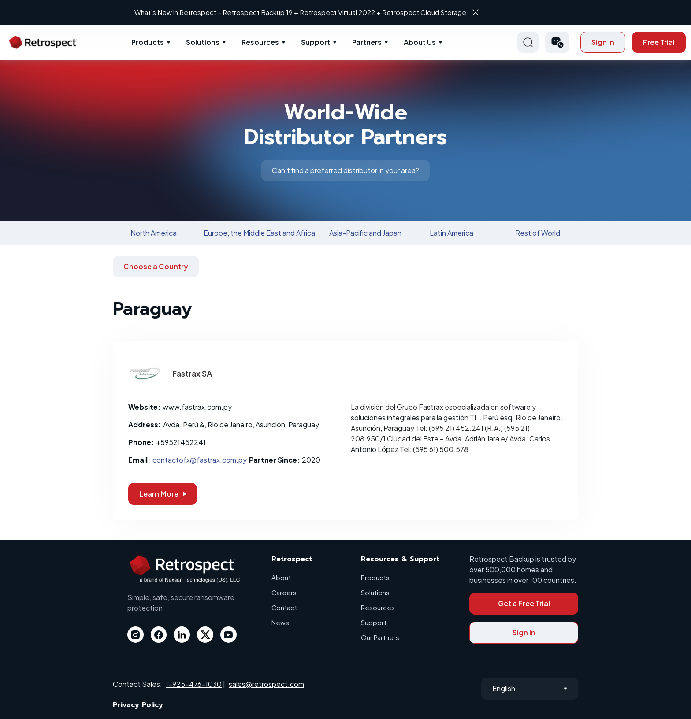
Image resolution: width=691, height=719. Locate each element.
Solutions (202, 42)
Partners (367, 42)
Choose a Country (155, 266)
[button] (557, 42)
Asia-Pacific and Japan (365, 232)
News (280, 622)
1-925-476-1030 (194, 684)
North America (153, 232)
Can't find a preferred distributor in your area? (345, 170)
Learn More (162, 493)
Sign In (602, 42)
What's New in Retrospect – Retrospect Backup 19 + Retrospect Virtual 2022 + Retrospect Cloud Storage (337, 12)
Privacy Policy (138, 705)
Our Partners (380, 637)
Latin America (451, 232)
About (281, 577)
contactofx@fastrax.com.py (199, 459)
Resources (260, 42)
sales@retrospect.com (266, 684)
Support (315, 42)
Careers (284, 592)
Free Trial (659, 42)
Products (147, 42)
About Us (420, 42)
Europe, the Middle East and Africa (259, 232)
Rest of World (537, 232)
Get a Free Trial (524, 603)
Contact (284, 607)
